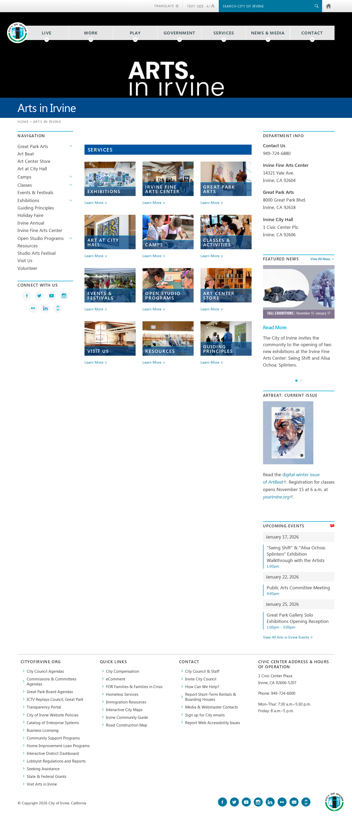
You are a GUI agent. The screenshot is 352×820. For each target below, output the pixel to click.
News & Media (268, 32)
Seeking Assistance (43, 768)
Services (223, 32)
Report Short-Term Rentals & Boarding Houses (210, 696)
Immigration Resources (126, 702)
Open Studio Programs (40, 238)
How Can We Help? (202, 686)
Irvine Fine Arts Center (39, 230)
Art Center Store (33, 161)
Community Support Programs (53, 738)
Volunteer (27, 268)
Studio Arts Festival (36, 253)
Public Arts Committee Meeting (300, 590)
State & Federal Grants (46, 776)
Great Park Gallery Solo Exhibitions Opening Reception (300, 621)
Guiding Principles (35, 208)
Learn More (93, 203)
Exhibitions (28, 200)
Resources (27, 245)
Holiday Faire (30, 215)
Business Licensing (43, 730)
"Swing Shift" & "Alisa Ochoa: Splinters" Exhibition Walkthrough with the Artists (300, 556)
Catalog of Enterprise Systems (53, 722)
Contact (312, 32)
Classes (24, 185)
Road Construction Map (126, 725)
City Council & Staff (202, 671)
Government (179, 32)
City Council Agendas (45, 671)
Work (91, 32)
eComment (115, 678)
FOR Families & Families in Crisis (134, 686)
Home (23, 121)
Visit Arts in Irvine (42, 784)
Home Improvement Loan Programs (58, 745)
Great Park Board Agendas (50, 691)
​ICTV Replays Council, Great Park (55, 699)
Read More (275, 327)
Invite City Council (200, 678)
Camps (24, 177)
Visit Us (24, 260)
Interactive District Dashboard (53, 753)
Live (46, 32)
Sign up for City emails (205, 715)
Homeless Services (122, 694)
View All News (320, 259)
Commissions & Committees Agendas (51, 681)
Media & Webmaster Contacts (211, 707)
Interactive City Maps (124, 709)
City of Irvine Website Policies (52, 715)
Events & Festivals (35, 192)
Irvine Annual (30, 223)
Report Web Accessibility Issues (212, 722)
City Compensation (122, 671)
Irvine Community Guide (127, 717)
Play (135, 32)
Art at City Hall (32, 168)
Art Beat (25, 154)
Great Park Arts (32, 146)
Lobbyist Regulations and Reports (56, 761)
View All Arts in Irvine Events (286, 637)
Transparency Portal (44, 707)
